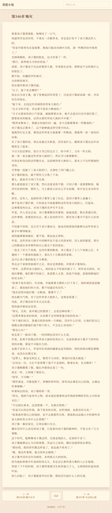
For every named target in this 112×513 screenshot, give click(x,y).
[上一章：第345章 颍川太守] (25, 496)
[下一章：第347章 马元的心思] (86, 496)
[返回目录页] (56, 495)
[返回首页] (8, 5)
